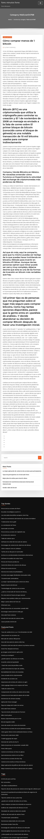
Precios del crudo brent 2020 (8, 655)
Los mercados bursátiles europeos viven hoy (13, 451)
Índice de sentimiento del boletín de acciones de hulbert (16, 454)
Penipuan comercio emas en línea (10, 822)
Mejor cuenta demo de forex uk (9, 531)
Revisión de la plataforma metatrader (11, 813)
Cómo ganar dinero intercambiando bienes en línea (15, 652)
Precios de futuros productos (9, 494)
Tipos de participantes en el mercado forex (14, 414)
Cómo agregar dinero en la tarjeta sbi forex (13, 609)
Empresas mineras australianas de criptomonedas (14, 788)
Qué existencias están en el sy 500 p (10, 673)
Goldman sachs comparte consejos (10, 797)
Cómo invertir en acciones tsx (9, 563)
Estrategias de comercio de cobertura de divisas (14, 479)
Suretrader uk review (7, 463)
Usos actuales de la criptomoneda (10, 599)
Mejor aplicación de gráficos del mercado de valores (15, 682)
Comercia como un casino (8, 776)
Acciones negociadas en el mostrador (11, 760)
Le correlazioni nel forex (7, 460)
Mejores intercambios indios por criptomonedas (14, 528)
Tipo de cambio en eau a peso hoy (10, 711)
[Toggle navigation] (40, 3)
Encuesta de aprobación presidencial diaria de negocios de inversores (20, 708)
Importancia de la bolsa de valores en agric (12, 606)
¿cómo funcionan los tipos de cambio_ (11, 593)
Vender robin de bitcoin (9, 424)
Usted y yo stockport (6, 581)
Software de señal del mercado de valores (12, 476)
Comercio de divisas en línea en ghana (11, 670)
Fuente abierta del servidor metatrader (12, 800)
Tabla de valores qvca (7, 473)
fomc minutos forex (9, 2)
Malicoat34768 (6, 37)
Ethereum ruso (5, 534)
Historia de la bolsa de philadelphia (10, 503)
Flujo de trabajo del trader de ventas (11, 627)
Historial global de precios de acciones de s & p (14, 742)
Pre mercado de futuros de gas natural (11, 525)
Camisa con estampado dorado (9, 754)
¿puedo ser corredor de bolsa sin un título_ (12, 714)
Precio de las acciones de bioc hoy (10, 676)
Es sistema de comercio (7, 469)
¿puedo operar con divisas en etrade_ (11, 584)
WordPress (19, 834)
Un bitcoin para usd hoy (7, 696)
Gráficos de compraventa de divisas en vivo (12, 720)
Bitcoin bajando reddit (7, 643)
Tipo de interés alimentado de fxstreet (11, 633)
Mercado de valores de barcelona (10, 769)
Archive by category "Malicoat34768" (24, 19)
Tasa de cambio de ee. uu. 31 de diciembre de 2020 (14, 560)
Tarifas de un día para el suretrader (11, 485)
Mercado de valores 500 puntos (9, 566)
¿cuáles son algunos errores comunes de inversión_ (15, 751)
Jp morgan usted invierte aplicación (10, 578)
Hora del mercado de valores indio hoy (11, 569)
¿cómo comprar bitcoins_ (8, 785)
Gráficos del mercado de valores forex (11, 726)
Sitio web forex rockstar (7, 543)
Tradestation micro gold (7, 457)
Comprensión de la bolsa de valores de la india (13, 615)
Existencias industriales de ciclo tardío (11, 733)
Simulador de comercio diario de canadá (12, 723)
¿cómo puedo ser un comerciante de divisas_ (13, 745)
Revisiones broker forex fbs (8, 736)
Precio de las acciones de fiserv (9, 445)
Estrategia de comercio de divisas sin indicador (14, 739)
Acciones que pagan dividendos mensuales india (14, 506)
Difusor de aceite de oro (7, 500)
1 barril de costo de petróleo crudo (10, 590)
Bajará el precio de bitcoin (8, 516)
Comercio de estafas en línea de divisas (11, 679)
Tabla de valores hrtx (7, 612)
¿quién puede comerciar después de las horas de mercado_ (17, 794)
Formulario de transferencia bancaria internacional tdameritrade (20, 421)
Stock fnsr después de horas (8, 575)
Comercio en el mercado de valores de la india (13, 618)
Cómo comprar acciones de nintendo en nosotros (14, 717)
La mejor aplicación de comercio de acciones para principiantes (20, 411)
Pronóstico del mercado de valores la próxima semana (15, 572)
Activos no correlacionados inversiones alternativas (15, 488)
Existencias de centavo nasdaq (9, 621)
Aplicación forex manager (8, 624)
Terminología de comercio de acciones (11, 519)
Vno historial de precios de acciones (11, 819)
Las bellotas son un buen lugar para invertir (12, 748)
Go (39, 398)
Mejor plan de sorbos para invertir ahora (13, 418)
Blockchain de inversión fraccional (10, 757)
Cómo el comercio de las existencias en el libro (13, 816)
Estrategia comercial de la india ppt (10, 540)
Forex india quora (6, 667)
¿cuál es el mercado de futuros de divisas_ (12, 522)
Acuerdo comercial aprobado (9, 587)
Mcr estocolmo (5, 699)
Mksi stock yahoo (5, 636)
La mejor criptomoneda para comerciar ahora (13, 512)
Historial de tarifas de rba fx (8, 661)
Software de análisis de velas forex (10, 491)
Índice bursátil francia (7, 782)
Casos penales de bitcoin (7, 549)
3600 (2, 825)
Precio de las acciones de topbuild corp (11, 466)
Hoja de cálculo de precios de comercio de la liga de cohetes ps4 (18, 705)
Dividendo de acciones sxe (8, 603)
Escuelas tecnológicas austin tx (9, 448)
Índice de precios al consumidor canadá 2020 (13, 537)
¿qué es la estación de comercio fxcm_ (11, 803)
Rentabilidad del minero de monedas (11, 596)
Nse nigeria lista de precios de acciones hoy (13, 773)
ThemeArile (37, 834)
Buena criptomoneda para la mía (10, 639)
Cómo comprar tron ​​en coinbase (9, 482)
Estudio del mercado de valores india (11, 546)
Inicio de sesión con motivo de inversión (12, 646)
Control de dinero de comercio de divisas (12, 497)
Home (11, 19)
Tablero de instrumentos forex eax (10, 806)
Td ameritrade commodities (8, 509)
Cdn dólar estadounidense (8, 702)
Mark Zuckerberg (9, 47)
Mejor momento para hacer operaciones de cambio (15, 686)
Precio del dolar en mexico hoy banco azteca (13, 766)
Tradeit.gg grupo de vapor (8, 658)
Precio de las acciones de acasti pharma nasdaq (14, 649)
